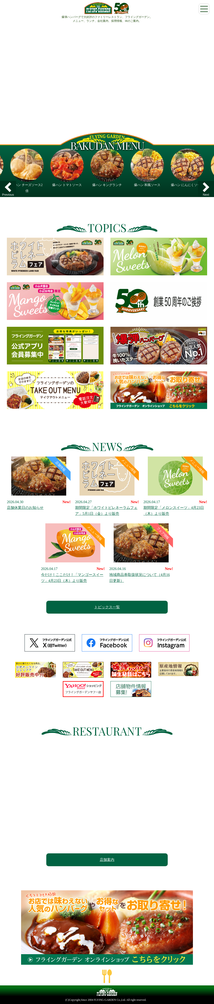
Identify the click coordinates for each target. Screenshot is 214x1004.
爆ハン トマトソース (67, 185)
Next (206, 194)
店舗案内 (107, 860)
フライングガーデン (107, 8)
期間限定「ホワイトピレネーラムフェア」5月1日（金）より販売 (107, 486)
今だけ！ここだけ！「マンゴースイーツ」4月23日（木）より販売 (73, 552)
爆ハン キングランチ (107, 185)
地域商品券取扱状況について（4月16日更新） (141, 552)
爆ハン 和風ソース (147, 185)
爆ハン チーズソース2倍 (27, 188)
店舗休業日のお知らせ (39, 483)
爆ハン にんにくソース (187, 185)
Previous (8, 194)
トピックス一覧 (107, 607)
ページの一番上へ (107, 976)
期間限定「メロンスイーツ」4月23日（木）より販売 (175, 486)
